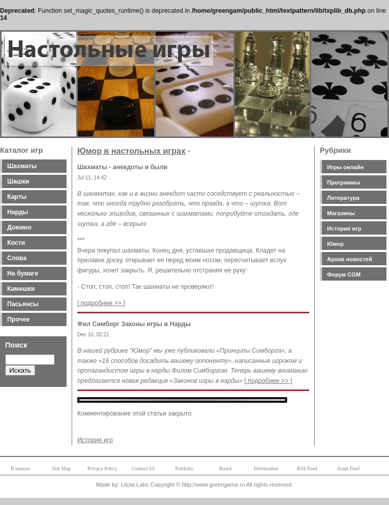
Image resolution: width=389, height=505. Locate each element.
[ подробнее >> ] (101, 303)
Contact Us (143, 468)
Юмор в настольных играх (131, 151)
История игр (344, 228)
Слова (17, 258)
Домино (19, 227)
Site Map (61, 468)
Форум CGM (343, 274)
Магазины (341, 213)
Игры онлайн (345, 167)
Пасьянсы (22, 304)
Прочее (18, 319)
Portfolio (184, 468)
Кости (16, 242)
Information (266, 468)
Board (225, 468)
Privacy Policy (103, 468)
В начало (20, 468)
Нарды (17, 212)
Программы (343, 182)
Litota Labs (134, 484)
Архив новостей (349, 259)
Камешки (21, 288)
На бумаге (22, 273)
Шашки (18, 181)
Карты (17, 196)
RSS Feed (307, 468)
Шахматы (22, 166)
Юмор (335, 244)
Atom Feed (348, 468)
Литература (343, 198)
